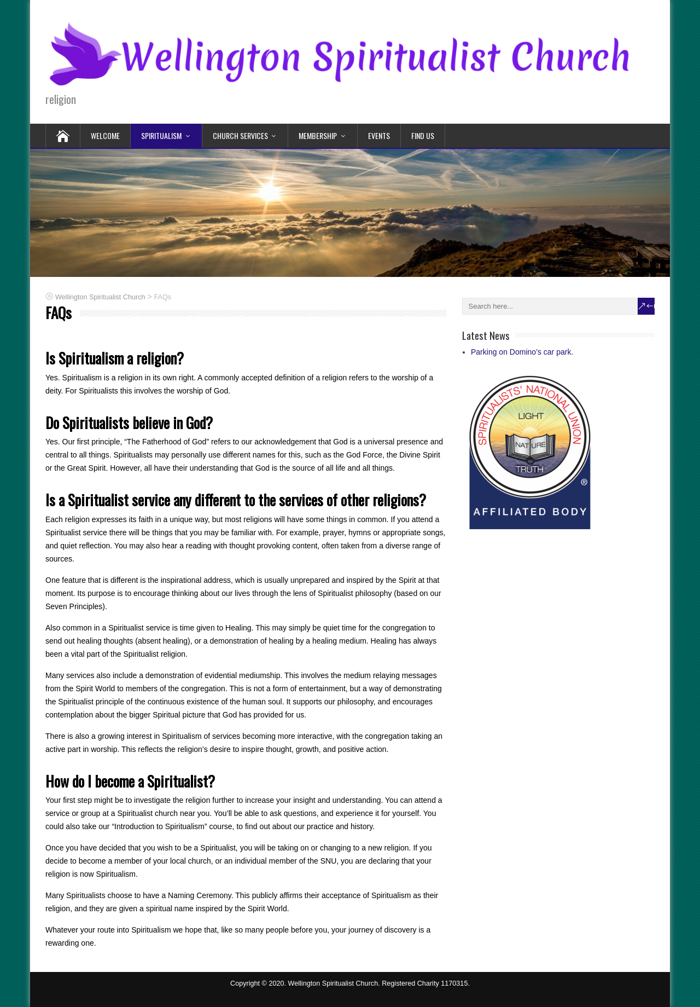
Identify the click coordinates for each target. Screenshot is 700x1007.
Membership (318, 135)
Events (379, 135)
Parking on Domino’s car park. (522, 352)
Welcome (105, 135)
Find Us (422, 135)
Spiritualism (161, 135)
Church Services (240, 135)
